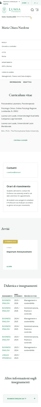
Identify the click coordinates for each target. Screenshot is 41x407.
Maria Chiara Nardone (24, 17)
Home (4, 17)
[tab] (20, 398)
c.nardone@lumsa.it (14, 172)
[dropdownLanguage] (36, 2)
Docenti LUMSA (11, 17)
